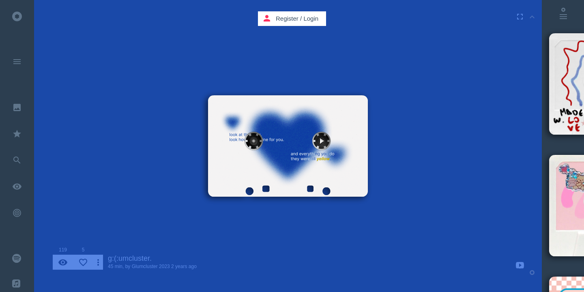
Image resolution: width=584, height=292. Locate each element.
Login (310, 18)
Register (287, 18)
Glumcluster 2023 (151, 266)
